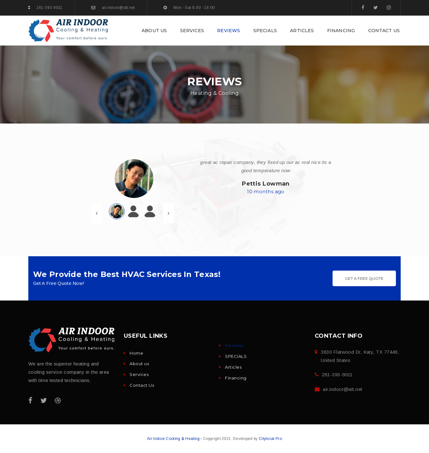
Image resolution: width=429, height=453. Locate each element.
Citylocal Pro (270, 438)
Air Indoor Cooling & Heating (173, 438)
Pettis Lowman (266, 183)
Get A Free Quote (364, 278)
